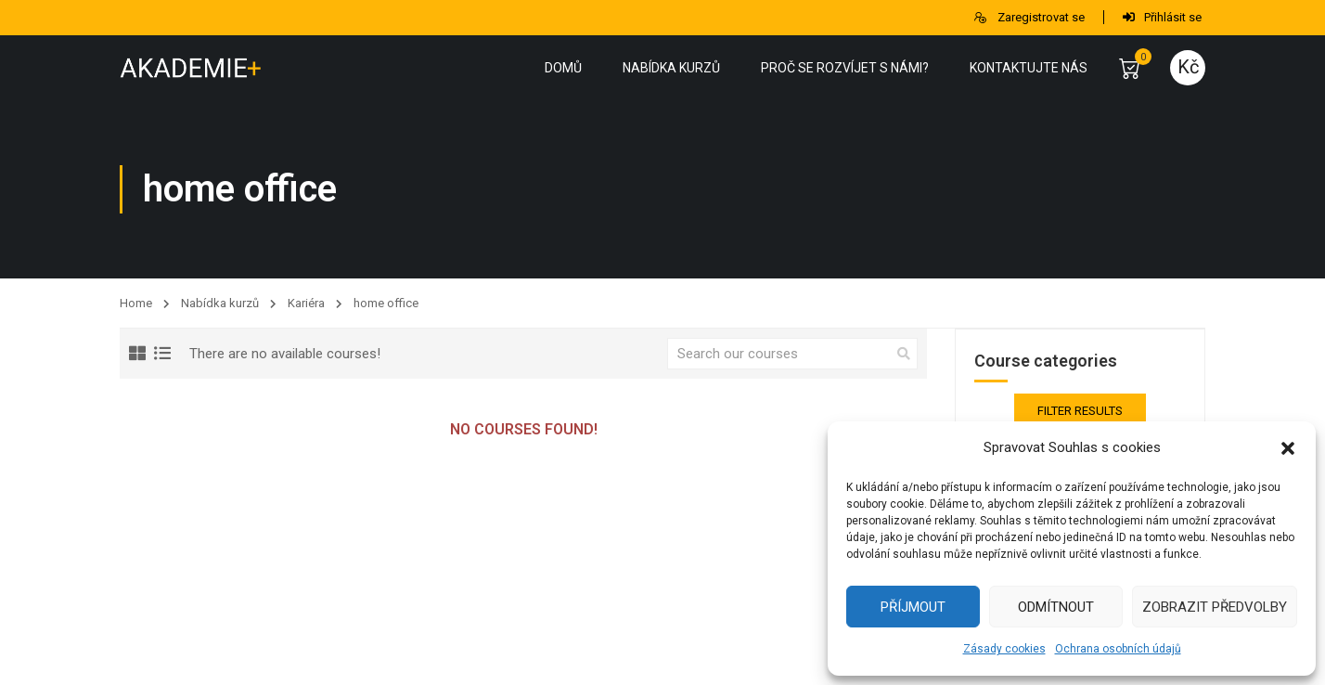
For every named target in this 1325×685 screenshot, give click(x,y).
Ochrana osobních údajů (1118, 648)
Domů (563, 67)
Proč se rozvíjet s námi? (845, 67)
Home (136, 303)
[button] (1288, 448)
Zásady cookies (1004, 648)
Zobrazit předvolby (1214, 607)
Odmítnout (1056, 607)
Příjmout (913, 607)
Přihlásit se (1162, 17)
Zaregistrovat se (1028, 17)
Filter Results (1080, 411)
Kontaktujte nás (1028, 67)
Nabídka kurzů (671, 67)
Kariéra (306, 303)
